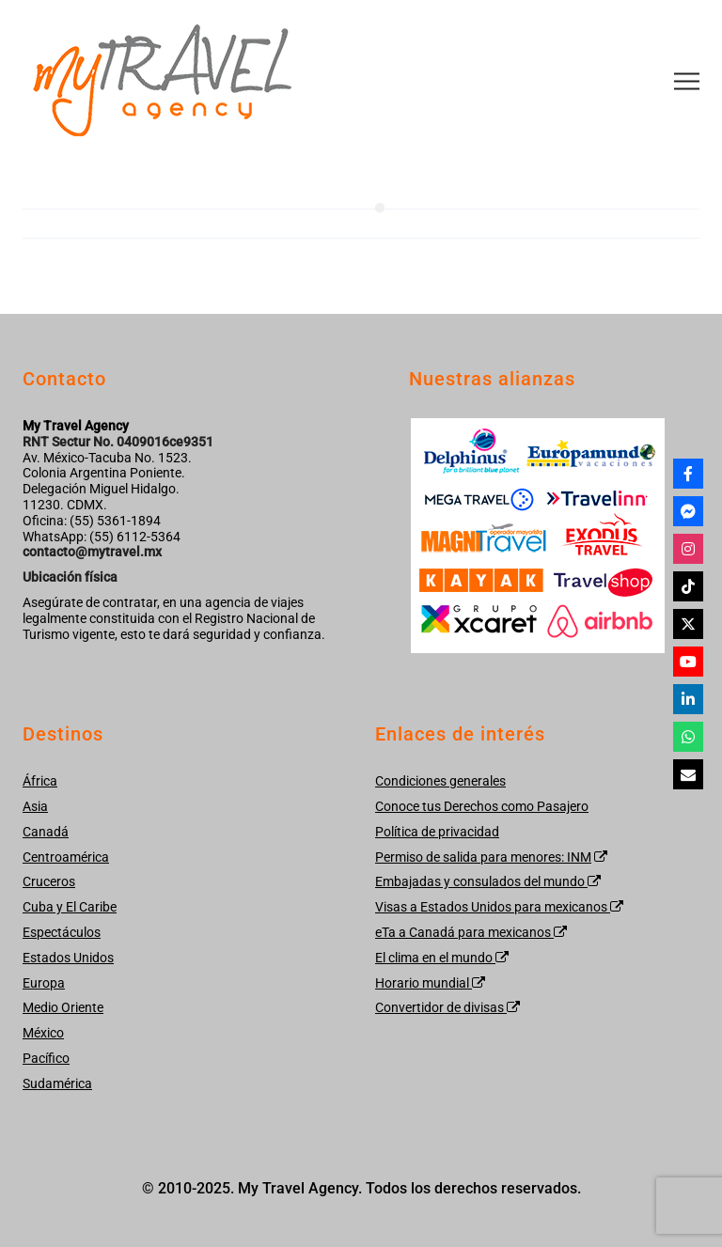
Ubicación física (70, 577)
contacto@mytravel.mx (92, 551)
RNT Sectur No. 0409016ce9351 (118, 441)
